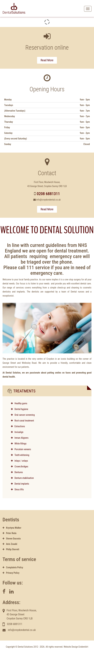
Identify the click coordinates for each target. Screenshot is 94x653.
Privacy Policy (11, 572)
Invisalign (17, 432)
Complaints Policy (13, 567)
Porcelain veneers (21, 449)
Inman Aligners (19, 437)
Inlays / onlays (19, 460)
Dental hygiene (21, 409)
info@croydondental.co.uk (48, 199)
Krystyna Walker (12, 527)
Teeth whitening (20, 455)
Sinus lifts (17, 489)
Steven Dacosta (12, 538)
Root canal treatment (24, 420)
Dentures (17, 472)
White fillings (18, 443)
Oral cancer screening (24, 415)
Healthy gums (20, 403)
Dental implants (20, 483)
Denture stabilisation (22, 478)
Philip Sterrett (11, 549)
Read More (47, 60)
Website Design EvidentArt (76, 646)
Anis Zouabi (10, 544)
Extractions (18, 426)
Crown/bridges (19, 466)
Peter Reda (9, 533)
